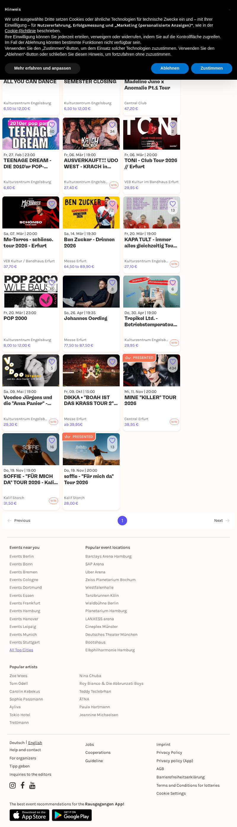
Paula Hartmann (94, 706)
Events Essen (21, 595)
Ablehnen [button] (170, 68)
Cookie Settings (171, 793)
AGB (160, 768)
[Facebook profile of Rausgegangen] (22, 786)
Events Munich (23, 634)
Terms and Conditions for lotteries (188, 785)
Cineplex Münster (101, 626)
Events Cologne (23, 579)
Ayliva (15, 706)
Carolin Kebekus (24, 691)
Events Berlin (21, 556)
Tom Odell (18, 683)
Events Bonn (21, 564)
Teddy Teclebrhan (95, 691)
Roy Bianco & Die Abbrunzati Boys (111, 683)
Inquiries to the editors (30, 774)
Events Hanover (23, 618)
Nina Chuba (90, 675)
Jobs (89, 744)
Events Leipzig (22, 626)
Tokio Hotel (19, 714)
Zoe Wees (18, 675)
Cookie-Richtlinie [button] (20, 30)
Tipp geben (19, 766)
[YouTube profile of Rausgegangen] (32, 786)
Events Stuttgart (24, 642)
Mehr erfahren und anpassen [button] (42, 68)
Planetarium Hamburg (106, 610)
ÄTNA (84, 699)
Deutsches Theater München (111, 634)
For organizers (22, 758)
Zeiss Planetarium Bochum (110, 579)
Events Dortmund (25, 587)
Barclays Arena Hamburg (108, 556)
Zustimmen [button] (212, 68)
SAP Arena (94, 564)
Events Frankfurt (24, 603)
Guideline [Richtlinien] (94, 760)
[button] (229, 9)
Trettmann (19, 722)
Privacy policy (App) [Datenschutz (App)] (174, 760)
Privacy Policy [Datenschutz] (169, 752)
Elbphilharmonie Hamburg (110, 649)
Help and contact (25, 749)
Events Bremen (23, 572)
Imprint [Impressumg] (163, 744)
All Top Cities (21, 649)
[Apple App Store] (29, 815)
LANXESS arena (99, 618)
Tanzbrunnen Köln (102, 595)
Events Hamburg (24, 610)
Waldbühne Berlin (101, 603)
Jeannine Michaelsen (98, 714)
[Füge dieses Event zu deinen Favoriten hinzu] (52, 128)
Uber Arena (95, 572)
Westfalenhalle (99, 587)
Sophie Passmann (26, 699)
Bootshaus (95, 642)
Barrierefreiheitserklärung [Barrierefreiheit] (180, 777)
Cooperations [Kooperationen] (98, 752)
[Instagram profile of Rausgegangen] (12, 786)
